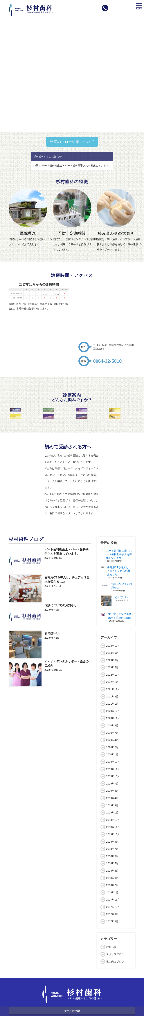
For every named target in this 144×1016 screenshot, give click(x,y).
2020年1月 (112, 754)
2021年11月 (113, 689)
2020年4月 (112, 739)
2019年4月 (112, 798)
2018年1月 (112, 892)
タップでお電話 (72, 1010)
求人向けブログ (115, 961)
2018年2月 (112, 885)
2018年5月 (112, 863)
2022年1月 (112, 681)
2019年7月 (112, 783)
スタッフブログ (115, 954)
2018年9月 (112, 841)
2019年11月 (113, 769)
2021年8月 (112, 696)
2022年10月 (113, 674)
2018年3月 (112, 878)
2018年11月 (113, 827)
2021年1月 (112, 703)
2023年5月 (112, 667)
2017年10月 (113, 906)
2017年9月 (112, 914)
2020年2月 (112, 747)
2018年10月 (113, 834)
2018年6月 (112, 856)
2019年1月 (112, 812)
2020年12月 (113, 711)
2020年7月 (112, 732)
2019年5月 (112, 790)
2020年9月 (112, 725)
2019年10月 (113, 776)
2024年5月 (112, 652)
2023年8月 (112, 660)
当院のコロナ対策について (72, 142)
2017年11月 (113, 899)
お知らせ (111, 946)
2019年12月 (113, 761)
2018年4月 (112, 870)
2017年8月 (112, 921)
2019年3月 (112, 805)
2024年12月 (113, 645)
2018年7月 (112, 848)
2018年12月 (113, 819)
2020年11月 (113, 718)
